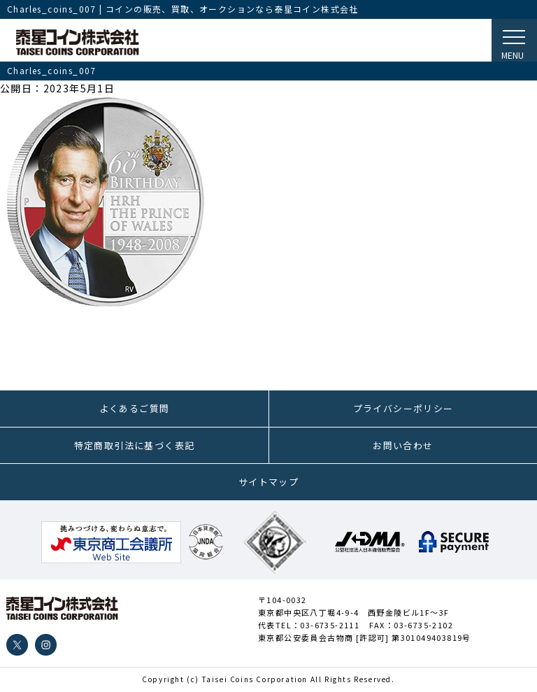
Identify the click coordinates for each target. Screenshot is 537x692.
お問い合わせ (403, 445)
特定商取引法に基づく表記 (134, 445)
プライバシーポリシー (403, 408)
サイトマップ (268, 481)
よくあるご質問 (134, 408)
